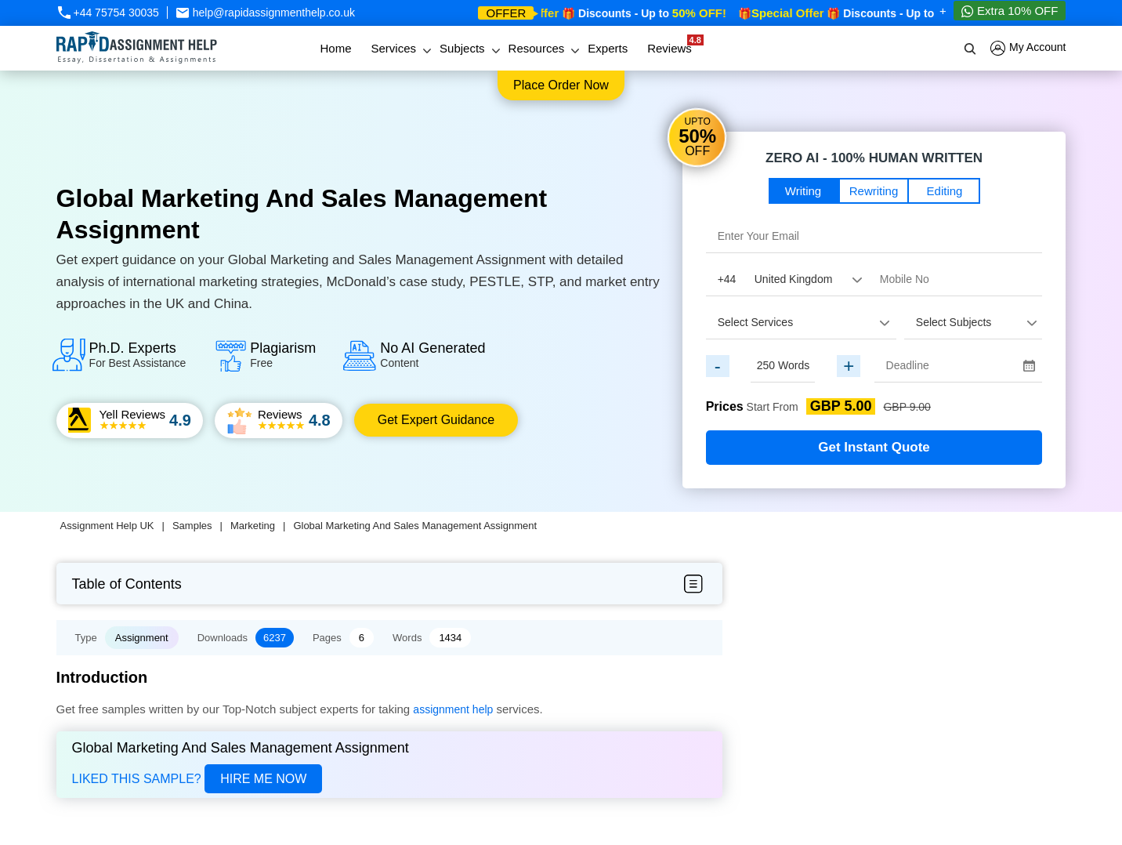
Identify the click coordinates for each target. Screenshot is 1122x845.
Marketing (252, 525)
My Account (1028, 48)
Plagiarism (283, 354)
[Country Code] (787, 279)
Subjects (462, 48)
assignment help (453, 709)
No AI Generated (432, 354)
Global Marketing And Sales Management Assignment (415, 525)
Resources (537, 48)
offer (506, 13)
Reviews (673, 44)
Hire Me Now (263, 778)
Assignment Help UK (107, 525)
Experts (608, 48)
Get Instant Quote (874, 447)
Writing (803, 191)
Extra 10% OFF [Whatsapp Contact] (1010, 11)
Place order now (561, 85)
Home (335, 48)
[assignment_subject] (973, 322)
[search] (971, 48)
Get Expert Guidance (436, 419)
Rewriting (874, 191)
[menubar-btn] (693, 584)
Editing (945, 191)
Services (394, 48)
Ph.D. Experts (137, 354)
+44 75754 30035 (107, 12)
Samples (192, 525)
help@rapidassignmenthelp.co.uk (265, 12)
